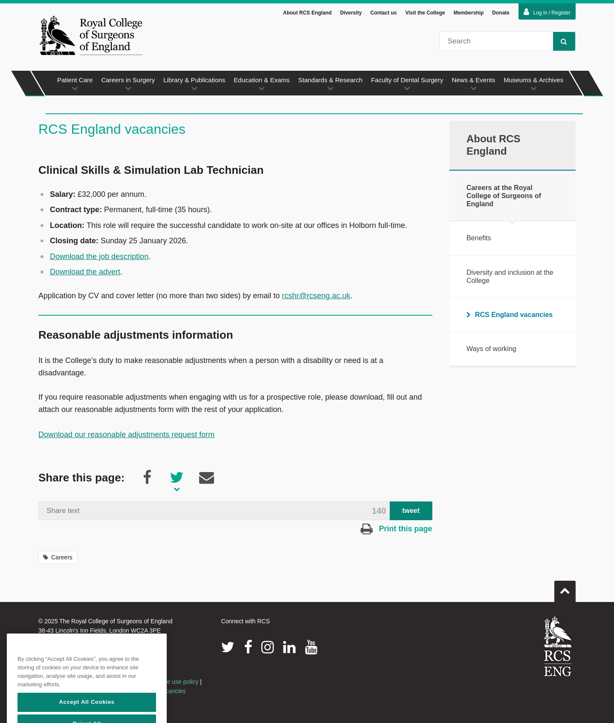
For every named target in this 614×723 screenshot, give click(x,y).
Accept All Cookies (86, 711)
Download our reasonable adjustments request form (126, 434)
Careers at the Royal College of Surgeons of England (503, 195)
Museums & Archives (533, 83)
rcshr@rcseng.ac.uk (316, 295)
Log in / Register (547, 12)
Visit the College (425, 13)
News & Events (473, 83)
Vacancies (172, 691)
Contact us (383, 13)
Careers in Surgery (128, 83)
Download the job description (99, 256)
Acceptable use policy (169, 681)
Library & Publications (194, 83)
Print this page (396, 528)
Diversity (351, 13)
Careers (57, 557)
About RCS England (307, 13)
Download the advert (85, 272)
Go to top (565, 588)
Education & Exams (261, 83)
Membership (469, 13)
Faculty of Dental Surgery (407, 83)
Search (560, 41)
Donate (501, 13)
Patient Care (75, 83)
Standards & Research (330, 83)
